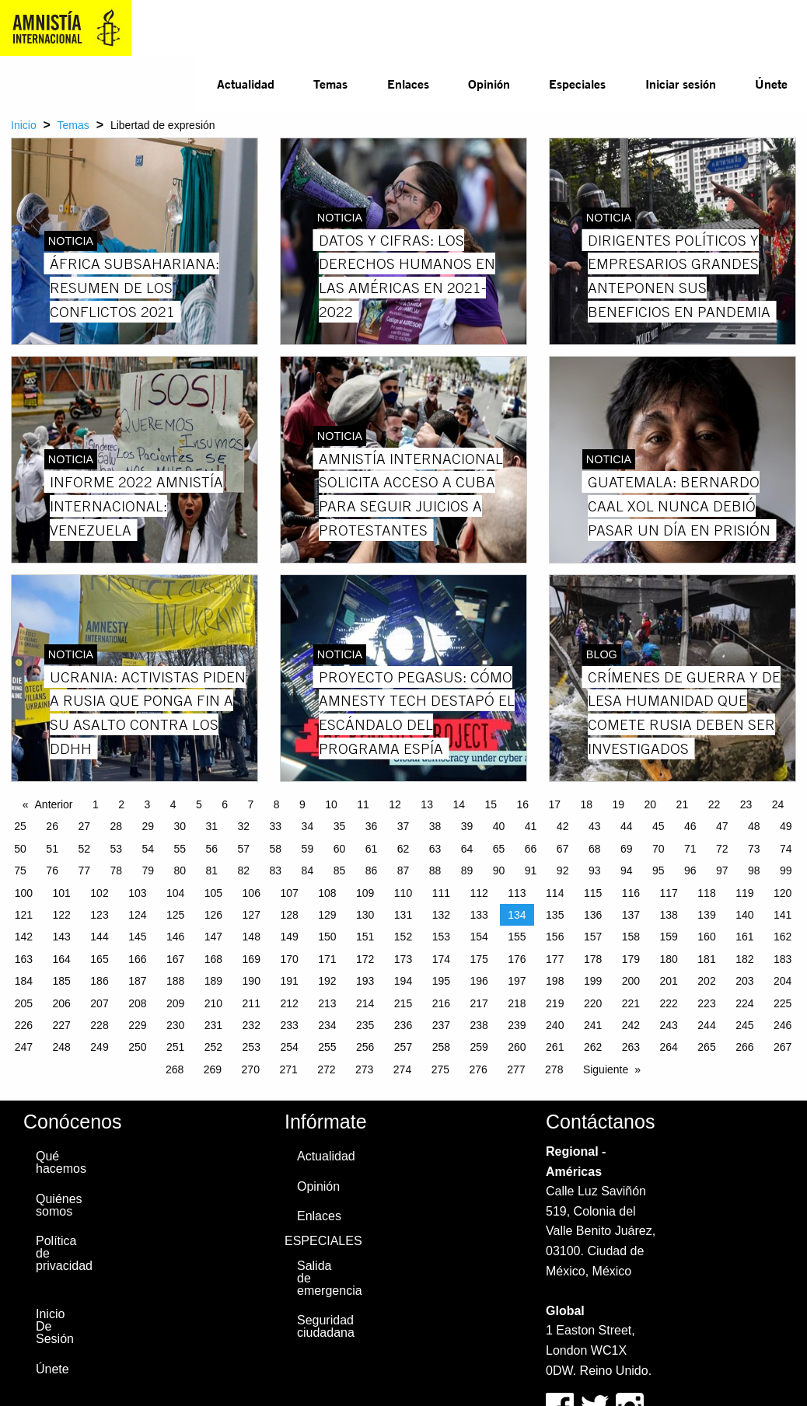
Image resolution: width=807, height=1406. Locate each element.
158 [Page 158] (631, 936)
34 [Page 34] (308, 826)
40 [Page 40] (499, 826)
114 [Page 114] (555, 893)
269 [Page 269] (213, 1069)
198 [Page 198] (555, 981)
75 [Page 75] (20, 870)
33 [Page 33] (276, 826)
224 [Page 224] (744, 1003)
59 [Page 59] (308, 849)
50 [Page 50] (20, 849)
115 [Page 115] (593, 893)
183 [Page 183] (782, 959)
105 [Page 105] (213, 893)
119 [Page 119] (744, 893)
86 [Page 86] (371, 870)
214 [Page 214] (365, 1003)
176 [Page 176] (517, 959)
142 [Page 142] (24, 936)
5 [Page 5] (199, 804)
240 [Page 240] (555, 1025)
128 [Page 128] (289, 915)
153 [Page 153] (441, 936)
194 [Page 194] (403, 981)
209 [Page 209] (175, 1003)
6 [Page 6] (225, 804)
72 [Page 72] (722, 849)
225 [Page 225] (782, 1003)
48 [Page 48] (754, 826)
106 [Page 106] (251, 893)
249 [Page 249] (99, 1047)
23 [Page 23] (746, 804)
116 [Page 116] (631, 893)
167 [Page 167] (175, 959)
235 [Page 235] (365, 1025)
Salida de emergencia (320, 1278)
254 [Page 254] (289, 1047)
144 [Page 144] (99, 936)
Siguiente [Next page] (605, 1069)
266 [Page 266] (744, 1047)
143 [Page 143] (62, 936)
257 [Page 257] (403, 1047)
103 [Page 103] (137, 893)
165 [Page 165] (99, 959)
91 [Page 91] (531, 870)
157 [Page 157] (593, 936)
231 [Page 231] (213, 1025)
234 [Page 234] (327, 1025)
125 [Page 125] (175, 915)
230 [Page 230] (175, 1025)
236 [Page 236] (403, 1025)
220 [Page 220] (593, 1003)
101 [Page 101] (62, 893)
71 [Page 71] (690, 849)
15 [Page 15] (490, 804)
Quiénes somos (59, 1205)
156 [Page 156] (555, 936)
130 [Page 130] (365, 915)
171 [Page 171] (327, 959)
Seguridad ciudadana (320, 1326)
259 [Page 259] (478, 1047)
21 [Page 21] (682, 804)
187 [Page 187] (137, 981)
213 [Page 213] (327, 1003)
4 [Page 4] (173, 804)
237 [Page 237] (441, 1025)
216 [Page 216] (441, 1003)
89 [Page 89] (467, 870)
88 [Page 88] (435, 870)
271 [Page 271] (288, 1069)
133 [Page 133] (478, 915)
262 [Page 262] (593, 1047)
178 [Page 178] (593, 959)
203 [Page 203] (744, 981)
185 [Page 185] (62, 981)
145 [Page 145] (137, 936)
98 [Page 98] (754, 870)
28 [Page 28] (116, 826)
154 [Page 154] (478, 936)
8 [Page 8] (277, 804)
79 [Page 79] (147, 870)
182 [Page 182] (744, 959)
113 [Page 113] (517, 893)
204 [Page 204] (782, 981)
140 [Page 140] (744, 915)
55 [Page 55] (179, 849)
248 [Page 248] (62, 1047)
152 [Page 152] (403, 936)
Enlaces (408, 83)
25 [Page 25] (20, 826)
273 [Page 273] (364, 1069)
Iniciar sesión (680, 83)
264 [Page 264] (669, 1047)
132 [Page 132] (441, 915)
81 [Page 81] (212, 870)
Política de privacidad (59, 1253)
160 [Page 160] (706, 936)
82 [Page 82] (244, 870)
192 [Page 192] (327, 981)
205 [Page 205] (24, 1003)
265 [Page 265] (706, 1047)
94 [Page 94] (626, 870)
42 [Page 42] (563, 826)
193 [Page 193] (365, 981)
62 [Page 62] (403, 849)
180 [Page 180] (669, 959)
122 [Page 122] (62, 915)
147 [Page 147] (213, 936)
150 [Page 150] (327, 936)
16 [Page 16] (522, 804)
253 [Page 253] (251, 1047)
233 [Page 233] (289, 1025)
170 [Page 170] (289, 959)
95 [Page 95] (658, 870)
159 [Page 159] (669, 936)
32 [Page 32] (244, 826)
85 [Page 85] (340, 870)
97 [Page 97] (722, 870)
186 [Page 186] (99, 981)
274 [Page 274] (402, 1069)
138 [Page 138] (669, 915)
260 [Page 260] (517, 1047)
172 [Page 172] (365, 959)
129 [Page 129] (327, 915)
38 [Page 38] (435, 826)
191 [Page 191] (289, 981)
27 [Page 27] (84, 826)
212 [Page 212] (289, 1003)
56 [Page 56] (212, 849)
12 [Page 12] (395, 804)
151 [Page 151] (365, 936)
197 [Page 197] (517, 981)
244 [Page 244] (706, 1025)
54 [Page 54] (147, 849)
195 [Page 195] (441, 981)
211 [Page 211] (251, 1003)
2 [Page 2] (121, 804)
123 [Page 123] (99, 915)
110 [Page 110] (403, 893)
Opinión (489, 83)
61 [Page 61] (371, 849)
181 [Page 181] (706, 959)
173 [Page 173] (403, 959)
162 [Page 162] (782, 936)
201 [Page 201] (669, 981)
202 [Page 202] (706, 981)
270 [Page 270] (251, 1069)
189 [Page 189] (213, 981)
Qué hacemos (59, 1162)
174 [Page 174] (441, 959)
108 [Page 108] (327, 893)
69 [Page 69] (626, 849)
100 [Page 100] (24, 893)
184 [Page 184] (24, 981)
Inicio (24, 125)
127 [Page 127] (251, 915)
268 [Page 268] (174, 1069)
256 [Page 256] (365, 1047)
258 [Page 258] (441, 1047)
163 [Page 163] (24, 959)
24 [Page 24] (778, 804)
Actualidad (245, 83)
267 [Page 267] (782, 1047)
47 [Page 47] (722, 826)
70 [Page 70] (658, 849)
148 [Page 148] (251, 936)
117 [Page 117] (669, 893)
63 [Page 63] (435, 849)
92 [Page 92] (563, 870)
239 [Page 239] (517, 1025)
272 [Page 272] (326, 1069)
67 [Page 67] (563, 849)
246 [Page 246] (782, 1025)
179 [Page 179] (631, 959)
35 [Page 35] (340, 826)
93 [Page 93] (595, 870)
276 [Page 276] (478, 1069)
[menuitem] (245, 84)
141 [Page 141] (782, 915)
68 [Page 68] (595, 849)
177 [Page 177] (555, 959)
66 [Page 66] (531, 849)
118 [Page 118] (706, 893)
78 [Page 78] (116, 870)
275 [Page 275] (440, 1069)
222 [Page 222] (669, 1003)
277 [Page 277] (516, 1069)
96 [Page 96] (690, 870)
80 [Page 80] (179, 870)
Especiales (577, 83)
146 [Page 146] (175, 936)
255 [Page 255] (327, 1047)
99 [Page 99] (786, 870)
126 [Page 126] (213, 915)
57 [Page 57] (244, 849)
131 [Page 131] (403, 915)
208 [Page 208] (137, 1003)
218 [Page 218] (517, 1003)
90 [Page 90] (499, 870)
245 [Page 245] (744, 1025)
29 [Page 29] (147, 826)
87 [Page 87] (403, 870)
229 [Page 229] (137, 1025)
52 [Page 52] (84, 849)
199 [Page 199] (593, 981)
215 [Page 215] (403, 1003)
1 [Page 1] (96, 804)
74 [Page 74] (786, 849)
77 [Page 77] (84, 870)
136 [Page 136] (593, 915)
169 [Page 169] (251, 959)
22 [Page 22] (714, 804)
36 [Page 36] (371, 826)
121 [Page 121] (24, 915)
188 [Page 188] (175, 981)
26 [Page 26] (52, 826)
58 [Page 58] (276, 849)
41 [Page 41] (531, 826)
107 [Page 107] (289, 893)
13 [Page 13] (427, 804)
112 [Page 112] (478, 893)
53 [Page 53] (116, 849)
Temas (330, 83)
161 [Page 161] (744, 936)
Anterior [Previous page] (54, 804)
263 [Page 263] (631, 1047)
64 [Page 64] (467, 849)
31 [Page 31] (212, 826)
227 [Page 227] (62, 1025)
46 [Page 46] (690, 826)
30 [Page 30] (179, 826)
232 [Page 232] (251, 1025)
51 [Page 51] (52, 849)
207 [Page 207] (99, 1003)
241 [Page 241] (593, 1025)
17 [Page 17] (554, 804)
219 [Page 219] (555, 1003)
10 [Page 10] (331, 804)
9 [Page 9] (302, 804)
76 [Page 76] (52, 870)
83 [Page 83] (276, 870)
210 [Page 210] (213, 1003)
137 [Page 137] (631, 915)
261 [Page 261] (555, 1047)
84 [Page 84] (308, 870)
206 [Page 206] (62, 1003)
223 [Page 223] (706, 1003)
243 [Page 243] (669, 1025)
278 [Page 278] (554, 1069)
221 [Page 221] (631, 1003)
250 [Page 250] (137, 1047)
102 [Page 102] (99, 893)
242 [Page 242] (631, 1025)
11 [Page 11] (363, 804)
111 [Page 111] (441, 893)
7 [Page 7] (251, 804)
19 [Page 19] (619, 804)
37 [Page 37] (403, 826)
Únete (771, 83)
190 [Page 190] (251, 981)
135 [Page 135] (555, 915)
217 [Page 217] (478, 1003)
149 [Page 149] (289, 936)
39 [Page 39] (467, 826)
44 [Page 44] (626, 826)
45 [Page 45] (658, 826)
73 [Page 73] (754, 849)
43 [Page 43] (595, 826)
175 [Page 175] (478, 959)
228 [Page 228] (99, 1025)
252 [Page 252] (213, 1047)
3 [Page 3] (148, 804)
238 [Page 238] (478, 1025)
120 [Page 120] (782, 893)
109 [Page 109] (365, 893)
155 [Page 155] (517, 936)
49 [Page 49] (786, 826)
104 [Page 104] (175, 893)
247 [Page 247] (24, 1047)
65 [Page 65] (499, 849)
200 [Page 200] (631, 981)
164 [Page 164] (62, 959)
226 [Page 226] (24, 1025)
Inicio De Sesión (55, 1326)
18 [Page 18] (587, 804)
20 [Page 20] (651, 804)
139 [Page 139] (706, 915)
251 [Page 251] (175, 1047)
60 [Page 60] (340, 849)
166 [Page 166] (137, 959)
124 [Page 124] (137, 915)
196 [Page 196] (478, 981)
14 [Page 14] (458, 804)
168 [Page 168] (213, 959)
